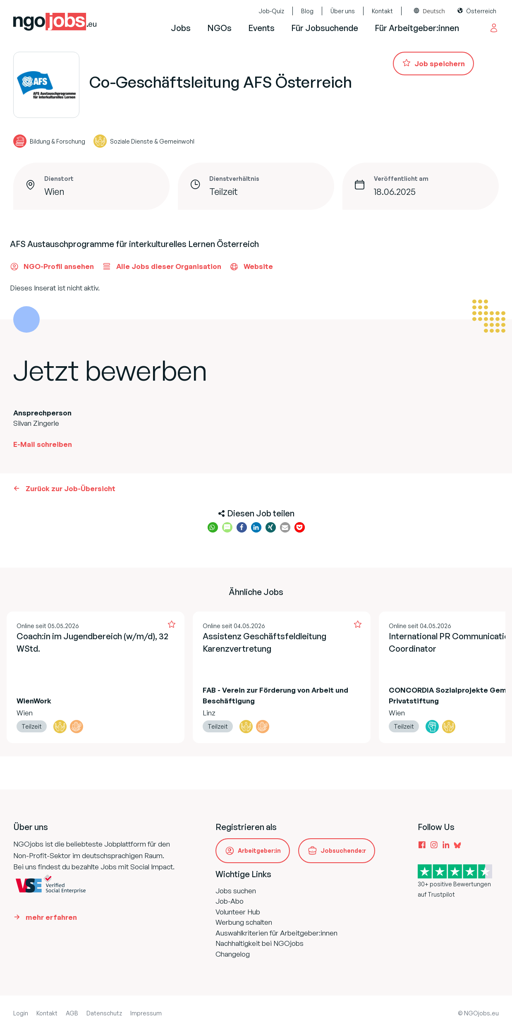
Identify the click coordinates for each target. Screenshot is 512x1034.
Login (20, 1013)
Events (261, 28)
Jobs (181, 28)
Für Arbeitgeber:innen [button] (417, 28)
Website (251, 266)
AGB (72, 1013)
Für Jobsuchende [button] (324, 28)
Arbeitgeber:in (259, 850)
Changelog (232, 954)
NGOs (219, 28)
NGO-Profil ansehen (52, 266)
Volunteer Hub (237, 911)
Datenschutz (104, 1013)
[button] (213, 527)
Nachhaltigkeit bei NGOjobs (259, 943)
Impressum (146, 1013)
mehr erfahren (51, 917)
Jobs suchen (235, 890)
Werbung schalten (243, 922)
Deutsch (434, 11)
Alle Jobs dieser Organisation (161, 266)
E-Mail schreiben (42, 444)
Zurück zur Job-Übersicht (70, 488)
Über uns (342, 10)
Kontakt (382, 10)
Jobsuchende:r (343, 850)
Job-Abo (229, 901)
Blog (307, 10)
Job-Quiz (271, 10)
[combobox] (429, 11)
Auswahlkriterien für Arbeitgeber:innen (276, 932)
